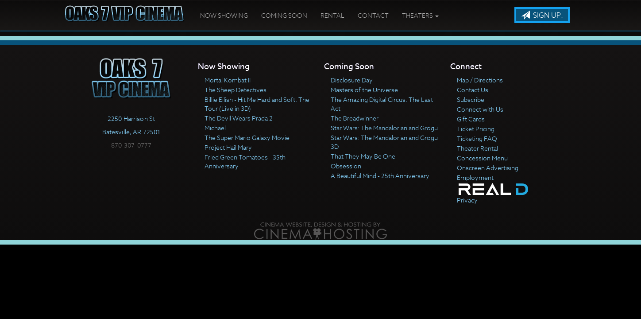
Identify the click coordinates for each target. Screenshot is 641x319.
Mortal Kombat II (228, 80)
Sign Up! (542, 15)
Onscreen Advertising (487, 167)
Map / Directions (480, 80)
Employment (475, 177)
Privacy (467, 200)
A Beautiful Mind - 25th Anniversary (380, 175)
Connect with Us (480, 109)
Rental (332, 15)
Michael (215, 128)
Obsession (346, 166)
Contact (373, 15)
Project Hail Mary (228, 147)
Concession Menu (482, 158)
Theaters (420, 15)
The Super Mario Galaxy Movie (247, 137)
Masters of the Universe (364, 90)
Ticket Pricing (475, 128)
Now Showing (224, 15)
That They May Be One (363, 156)
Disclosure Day (352, 80)
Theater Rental (477, 148)
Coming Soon (284, 15)
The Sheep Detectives (235, 90)
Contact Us (472, 90)
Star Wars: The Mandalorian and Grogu (384, 128)
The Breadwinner (354, 118)
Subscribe (470, 99)
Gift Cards (471, 119)
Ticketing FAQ (477, 138)
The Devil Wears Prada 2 (239, 118)
